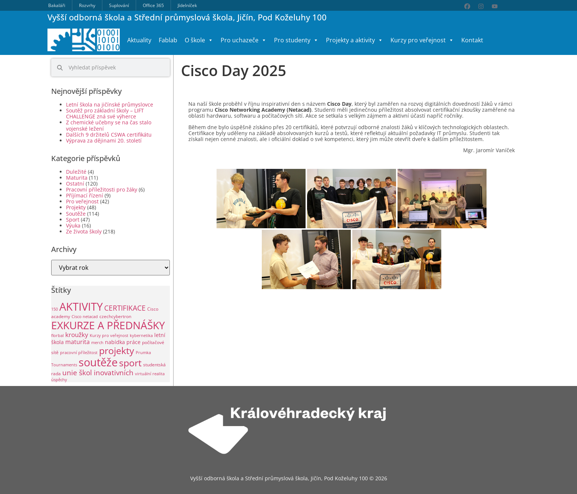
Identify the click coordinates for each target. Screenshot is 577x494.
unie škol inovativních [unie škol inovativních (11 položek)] (97, 372)
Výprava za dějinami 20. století (104, 140)
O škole (199, 40)
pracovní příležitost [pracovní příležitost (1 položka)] (79, 352)
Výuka (73, 225)
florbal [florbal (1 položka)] (57, 335)
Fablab (168, 40)
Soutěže (76, 213)
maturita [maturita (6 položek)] (77, 342)
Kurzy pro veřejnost (422, 40)
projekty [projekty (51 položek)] (116, 350)
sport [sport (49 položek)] (130, 363)
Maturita (77, 177)
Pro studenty (296, 40)
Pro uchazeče (244, 40)
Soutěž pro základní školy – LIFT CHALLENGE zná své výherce (105, 113)
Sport (72, 219)
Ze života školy (84, 231)
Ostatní (75, 183)
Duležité (76, 171)
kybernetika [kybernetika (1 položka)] (141, 335)
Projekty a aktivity (354, 40)
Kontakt (472, 40)
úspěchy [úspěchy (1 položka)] (59, 379)
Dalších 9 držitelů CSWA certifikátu (109, 134)
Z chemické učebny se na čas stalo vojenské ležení (108, 125)
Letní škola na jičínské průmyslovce (109, 104)
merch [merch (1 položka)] (97, 342)
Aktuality (139, 40)
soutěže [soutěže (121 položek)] (98, 362)
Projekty (76, 207)
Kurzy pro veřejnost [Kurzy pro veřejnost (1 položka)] (109, 335)
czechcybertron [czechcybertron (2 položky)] (115, 316)
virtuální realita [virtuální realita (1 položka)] (150, 373)
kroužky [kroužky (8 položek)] (76, 334)
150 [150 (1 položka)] (54, 309)
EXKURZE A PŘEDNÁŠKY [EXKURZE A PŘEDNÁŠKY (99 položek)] (108, 325)
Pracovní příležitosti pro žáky (101, 189)
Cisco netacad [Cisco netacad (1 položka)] (85, 316)
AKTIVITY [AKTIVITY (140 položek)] (81, 306)
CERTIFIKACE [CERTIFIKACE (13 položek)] (125, 308)
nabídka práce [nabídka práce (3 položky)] (123, 342)
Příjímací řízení (84, 195)
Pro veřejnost (82, 201)
